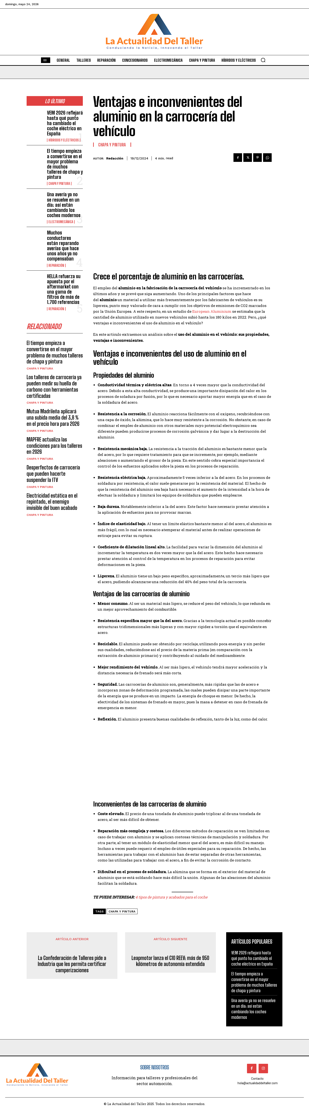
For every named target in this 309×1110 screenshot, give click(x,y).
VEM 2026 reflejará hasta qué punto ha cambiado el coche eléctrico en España (65, 123)
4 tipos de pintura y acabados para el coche (171, 897)
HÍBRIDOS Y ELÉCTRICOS (63, 140)
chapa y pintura (122, 911)
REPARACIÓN (56, 265)
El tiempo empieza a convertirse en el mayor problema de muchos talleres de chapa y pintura (65, 164)
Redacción (114, 158)
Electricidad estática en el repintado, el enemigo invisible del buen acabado (52, 501)
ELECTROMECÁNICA (60, 222)
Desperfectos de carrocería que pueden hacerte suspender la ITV (53, 473)
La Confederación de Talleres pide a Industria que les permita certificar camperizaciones (72, 964)
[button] (263, 60)
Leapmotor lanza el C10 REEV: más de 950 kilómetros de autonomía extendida (170, 961)
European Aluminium (211, 311)
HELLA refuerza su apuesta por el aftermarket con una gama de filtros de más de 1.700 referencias (63, 289)
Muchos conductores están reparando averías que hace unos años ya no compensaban (63, 246)
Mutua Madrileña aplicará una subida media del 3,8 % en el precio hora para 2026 (53, 417)
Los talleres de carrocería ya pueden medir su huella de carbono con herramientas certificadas (54, 386)
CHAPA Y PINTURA (59, 183)
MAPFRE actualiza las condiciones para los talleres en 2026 (54, 445)
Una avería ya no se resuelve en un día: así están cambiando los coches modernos (63, 205)
